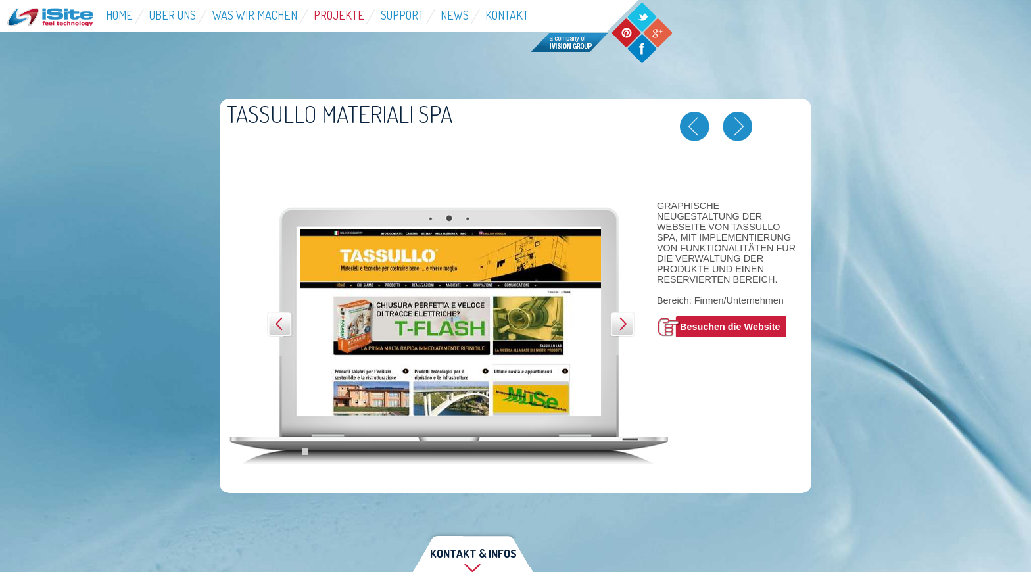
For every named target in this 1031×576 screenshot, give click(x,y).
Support (402, 15)
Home (119, 15)
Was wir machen (254, 15)
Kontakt (507, 15)
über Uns (172, 15)
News (455, 15)
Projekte (339, 15)
